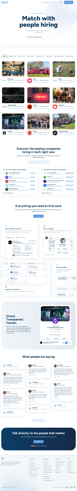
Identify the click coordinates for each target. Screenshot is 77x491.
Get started (69, 2)
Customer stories (47, 468)
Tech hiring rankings (47, 466)
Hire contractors (32, 470)
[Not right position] (63, 343)
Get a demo (58, 466)
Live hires (45, 464)
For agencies (32, 466)
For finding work (46, 2)
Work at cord (70, 468)
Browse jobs (58, 472)
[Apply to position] (66, 342)
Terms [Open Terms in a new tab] (58, 487)
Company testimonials (48, 470)
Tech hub (45, 474)
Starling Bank (55, 326)
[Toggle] (40, 13)
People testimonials (47, 472)
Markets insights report (48, 480)
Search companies (33, 474)
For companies (32, 464)
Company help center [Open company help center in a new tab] (60, 461)
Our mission (69, 461)
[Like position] (69, 343)
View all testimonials (38, 420)
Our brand (69, 466)
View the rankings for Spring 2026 (38, 162)
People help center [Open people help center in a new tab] (59, 464)
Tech (5, 56)
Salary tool (45, 461)
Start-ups (13, 56)
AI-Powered (69, 56)
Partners (69, 470)
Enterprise (31, 56)
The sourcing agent (35, 468)
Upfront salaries (59, 56)
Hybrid (49, 56)
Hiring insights (46, 476)
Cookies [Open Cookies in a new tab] (62, 487)
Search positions (32, 476)
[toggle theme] (75, 2)
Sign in (60, 2)
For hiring (54, 2)
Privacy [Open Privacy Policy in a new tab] (54, 487)
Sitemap (57, 470)
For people (31, 461)
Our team (69, 464)
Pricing (30, 472)
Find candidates (46, 478)
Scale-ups (22, 56)
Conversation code (71, 472)
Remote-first (40, 56)
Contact (57, 468)
